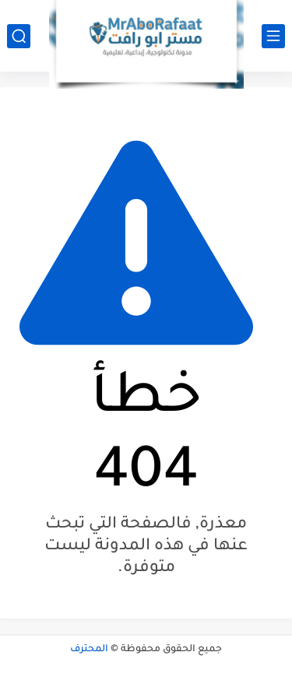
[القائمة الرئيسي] (273, 36)
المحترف (89, 649)
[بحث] (18, 36)
